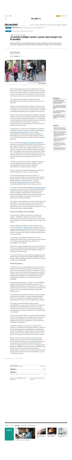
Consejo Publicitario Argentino (18, 229)
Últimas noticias (64, 24)
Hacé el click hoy (28, 227)
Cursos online (17, 425)
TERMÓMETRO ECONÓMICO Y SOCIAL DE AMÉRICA (18, 35)
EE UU (34, 24)
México (37, 24)
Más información (13, 379)
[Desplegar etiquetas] (45, 374)
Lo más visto (55, 125)
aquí (33, 379)
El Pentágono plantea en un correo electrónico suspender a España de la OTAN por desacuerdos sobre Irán (60, 148)
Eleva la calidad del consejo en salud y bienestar (62, 436)
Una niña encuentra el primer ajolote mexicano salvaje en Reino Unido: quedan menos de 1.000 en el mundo (59, 107)
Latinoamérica (41, 24)
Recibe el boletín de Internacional (17, 366)
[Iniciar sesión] (64, 16)
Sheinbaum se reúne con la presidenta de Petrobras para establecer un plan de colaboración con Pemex (59, 116)
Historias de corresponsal (57, 24)
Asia (48, 24)
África (51, 24)
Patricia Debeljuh (22, 182)
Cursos (11, 425)
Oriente (45, 24)
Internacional (11, 24)
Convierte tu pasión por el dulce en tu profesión (52, 436)
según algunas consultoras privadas (32, 142)
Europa (32, 24)
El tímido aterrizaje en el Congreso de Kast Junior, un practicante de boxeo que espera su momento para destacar (59, 102)
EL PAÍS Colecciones (31, 425)
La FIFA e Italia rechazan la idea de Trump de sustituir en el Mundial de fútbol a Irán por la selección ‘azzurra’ (60, 128)
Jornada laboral (16, 374)
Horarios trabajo (22, 374)
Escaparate (7, 425)
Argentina (11, 374)
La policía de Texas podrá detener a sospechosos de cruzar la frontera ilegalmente (59, 111)
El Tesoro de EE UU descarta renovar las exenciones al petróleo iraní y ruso (28, 27)
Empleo (38, 374)
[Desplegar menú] (5, 19)
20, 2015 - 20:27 (17, 53)
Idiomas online (23, 425)
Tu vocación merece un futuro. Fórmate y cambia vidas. (41, 436)
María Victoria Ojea (15, 52)
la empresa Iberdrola (31, 341)
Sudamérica (28, 374)
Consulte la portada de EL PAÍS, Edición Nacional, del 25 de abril (22, 31)
